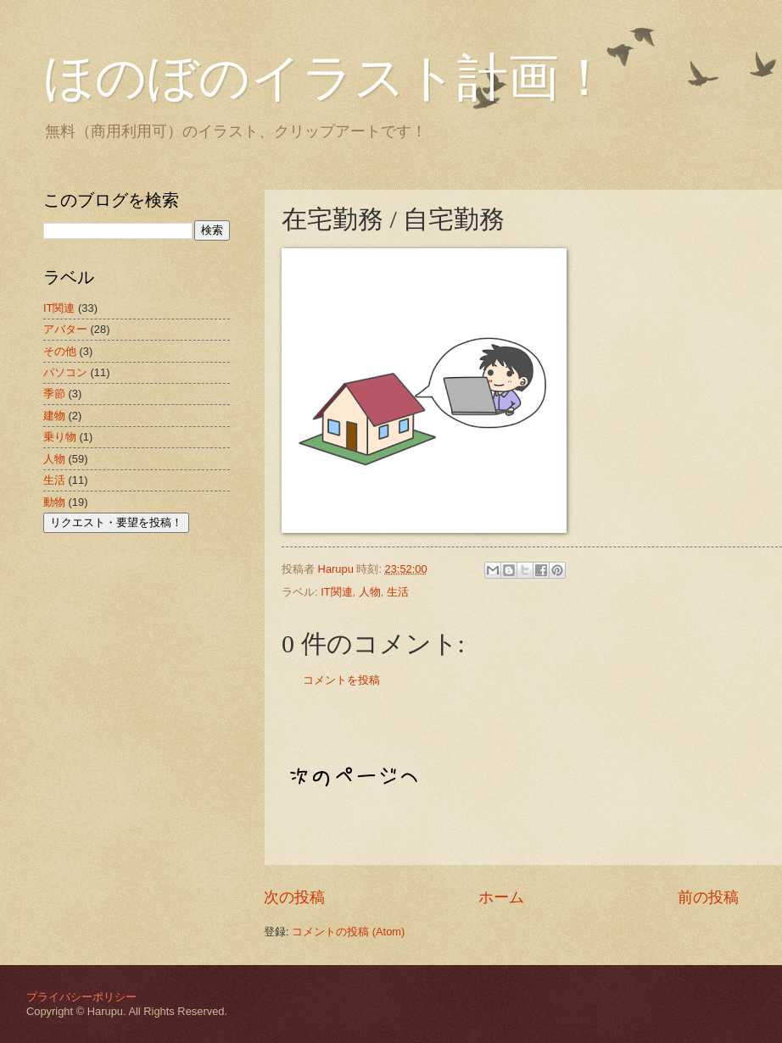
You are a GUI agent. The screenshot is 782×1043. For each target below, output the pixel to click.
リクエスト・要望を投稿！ (116, 522)
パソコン (65, 372)
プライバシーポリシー (81, 996)
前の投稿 (708, 897)
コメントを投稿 (341, 680)
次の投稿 (294, 897)
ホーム (501, 897)
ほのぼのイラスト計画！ (326, 78)
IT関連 (336, 591)
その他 (59, 351)
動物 (54, 502)
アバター (65, 329)
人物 (370, 591)
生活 (398, 591)
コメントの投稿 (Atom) (348, 931)
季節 (54, 393)
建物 (54, 415)
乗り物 (59, 436)
